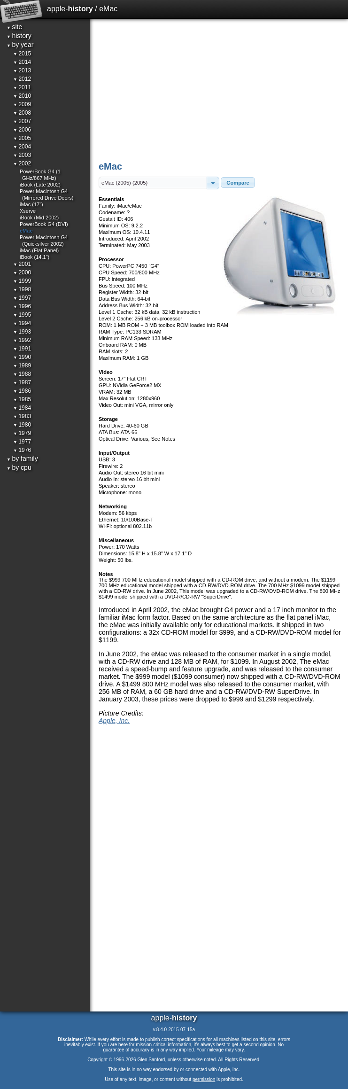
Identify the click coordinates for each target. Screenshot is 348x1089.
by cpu (19, 467)
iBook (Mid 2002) (39, 217)
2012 (22, 79)
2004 (22, 146)
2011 (22, 87)
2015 (22, 53)
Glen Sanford (151, 1059)
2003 (22, 155)
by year (20, 44)
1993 (22, 331)
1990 (22, 357)
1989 (22, 365)
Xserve (28, 211)
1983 (22, 416)
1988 (22, 374)
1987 (22, 382)
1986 (22, 391)
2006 (22, 129)
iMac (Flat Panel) (39, 250)
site (14, 27)
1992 (22, 340)
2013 (22, 70)
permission (204, 1079)
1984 (22, 407)
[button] (213, 183)
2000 (22, 272)
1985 (22, 399)
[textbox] (153, 182)
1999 (22, 281)
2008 (22, 112)
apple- (70, 9)
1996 (22, 306)
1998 (22, 289)
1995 (22, 314)
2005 (22, 138)
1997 (22, 298)
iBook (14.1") (34, 257)
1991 (22, 348)
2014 (22, 62)
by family (22, 458)
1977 (22, 441)
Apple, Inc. (114, 720)
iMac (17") (31, 204)
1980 (22, 424)
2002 (22, 163)
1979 (22, 433)
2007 (22, 121)
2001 (22, 264)
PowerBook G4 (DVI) (44, 224)
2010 (22, 96)
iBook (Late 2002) (40, 184)
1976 (22, 450)
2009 (22, 104)
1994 (22, 323)
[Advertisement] (220, 89)
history (19, 35)
